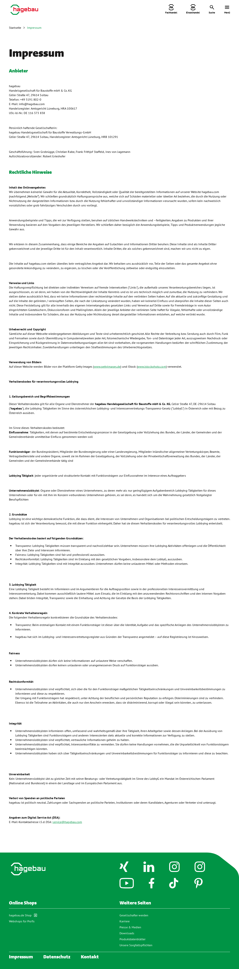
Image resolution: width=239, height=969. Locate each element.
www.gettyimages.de (107, 366)
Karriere (125, 921)
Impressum (34, 27)
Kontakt (90, 957)
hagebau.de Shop (23, 915)
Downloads (127, 933)
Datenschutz (56, 957)
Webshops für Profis (22, 921)
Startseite (15, 27)
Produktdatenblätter (132, 939)
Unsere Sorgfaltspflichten (136, 945)
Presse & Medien (130, 927)
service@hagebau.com (67, 822)
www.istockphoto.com (151, 366)
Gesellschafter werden (134, 915)
